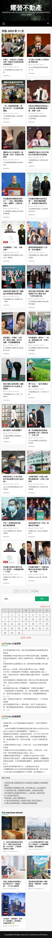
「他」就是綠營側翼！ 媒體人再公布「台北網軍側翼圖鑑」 (13, 108)
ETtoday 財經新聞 (12, 716)
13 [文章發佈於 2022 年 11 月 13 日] (47, 619)
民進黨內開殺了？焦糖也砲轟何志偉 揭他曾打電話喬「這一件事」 (38, 569)
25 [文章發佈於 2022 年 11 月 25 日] (33, 628)
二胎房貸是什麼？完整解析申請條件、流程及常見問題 (24, 790)
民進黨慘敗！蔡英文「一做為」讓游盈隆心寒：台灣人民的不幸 (38, 340)
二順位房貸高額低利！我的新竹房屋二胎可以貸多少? (24, 800)
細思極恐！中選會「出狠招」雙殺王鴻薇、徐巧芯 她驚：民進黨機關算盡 (13, 340)
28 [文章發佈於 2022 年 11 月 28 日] (5, 633)
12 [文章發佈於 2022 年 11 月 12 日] (40, 619)
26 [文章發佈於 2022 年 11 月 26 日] (40, 628)
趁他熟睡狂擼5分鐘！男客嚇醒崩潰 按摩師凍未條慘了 (24, 688)
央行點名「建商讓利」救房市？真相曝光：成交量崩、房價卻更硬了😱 (12, 921)
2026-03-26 (13, 888)
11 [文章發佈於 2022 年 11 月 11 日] (33, 619)
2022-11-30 (13, 67)
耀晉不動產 (26, 8)
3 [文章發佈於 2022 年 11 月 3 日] (25, 615)
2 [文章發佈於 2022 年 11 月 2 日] (19, 615)
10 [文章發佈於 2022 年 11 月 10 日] (26, 619)
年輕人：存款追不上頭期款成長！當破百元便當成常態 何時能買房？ (13, 62)
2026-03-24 (13, 925)
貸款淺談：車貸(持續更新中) (15, 798)
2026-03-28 (38, 849)
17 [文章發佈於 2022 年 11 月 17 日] (26, 624)
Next (36, 591)
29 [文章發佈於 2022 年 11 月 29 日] (12, 633)
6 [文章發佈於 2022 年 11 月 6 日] (46, 615)
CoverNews (33, 934)
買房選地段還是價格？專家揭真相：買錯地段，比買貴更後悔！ (37, 884)
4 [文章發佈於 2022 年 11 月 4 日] (32, 615)
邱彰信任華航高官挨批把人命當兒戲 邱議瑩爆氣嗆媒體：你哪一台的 (38, 108)
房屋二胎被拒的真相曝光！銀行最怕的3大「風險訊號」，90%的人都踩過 (12, 884)
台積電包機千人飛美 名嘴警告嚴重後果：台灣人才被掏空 (38, 479)
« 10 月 (23, 637)
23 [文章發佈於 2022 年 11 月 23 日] (19, 628)
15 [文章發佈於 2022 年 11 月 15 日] (12, 624)
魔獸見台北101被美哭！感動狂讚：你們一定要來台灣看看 (13, 154)
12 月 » (28, 637)
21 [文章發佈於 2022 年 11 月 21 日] (5, 628)
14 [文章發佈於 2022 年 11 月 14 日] (5, 624)
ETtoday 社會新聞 (12, 643)
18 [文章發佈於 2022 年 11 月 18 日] (33, 624)
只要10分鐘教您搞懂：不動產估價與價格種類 (21, 803)
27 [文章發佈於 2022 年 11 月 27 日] (47, 628)
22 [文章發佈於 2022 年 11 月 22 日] (12, 628)
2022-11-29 (38, 298)
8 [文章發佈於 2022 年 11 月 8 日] (12, 619)
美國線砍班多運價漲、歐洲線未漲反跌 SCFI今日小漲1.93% (25, 734)
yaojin (6, 67)
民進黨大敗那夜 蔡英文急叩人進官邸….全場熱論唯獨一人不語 (13, 569)
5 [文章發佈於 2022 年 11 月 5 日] (39, 615)
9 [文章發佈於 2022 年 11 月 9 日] (19, 619)
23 (32, 591)
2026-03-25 (38, 888)
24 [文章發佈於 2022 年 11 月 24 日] (26, 628)
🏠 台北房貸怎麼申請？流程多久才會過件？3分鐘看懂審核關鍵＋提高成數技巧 (38, 844)
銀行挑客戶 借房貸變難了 (12, 430)
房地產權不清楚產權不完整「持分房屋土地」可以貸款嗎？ (25, 788)
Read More (6, 75)
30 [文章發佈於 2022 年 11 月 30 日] (19, 633)
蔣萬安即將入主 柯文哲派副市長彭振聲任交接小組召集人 (13, 479)
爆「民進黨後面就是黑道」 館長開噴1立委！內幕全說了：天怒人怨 (38, 432)
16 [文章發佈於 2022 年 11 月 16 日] (19, 624)
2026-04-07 (13, 851)
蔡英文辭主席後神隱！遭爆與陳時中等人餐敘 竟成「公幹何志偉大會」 (38, 293)
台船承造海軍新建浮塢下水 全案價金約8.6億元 (21, 766)
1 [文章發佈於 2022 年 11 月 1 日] (12, 615)
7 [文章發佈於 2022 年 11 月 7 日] (5, 619)
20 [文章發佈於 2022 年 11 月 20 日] (47, 624)
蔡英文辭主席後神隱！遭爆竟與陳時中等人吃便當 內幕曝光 (13, 386)
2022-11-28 (38, 438)
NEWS (5, 54)
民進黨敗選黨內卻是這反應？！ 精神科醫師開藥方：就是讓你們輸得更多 (37, 201)
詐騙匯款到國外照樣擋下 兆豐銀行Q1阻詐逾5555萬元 (24, 756)
